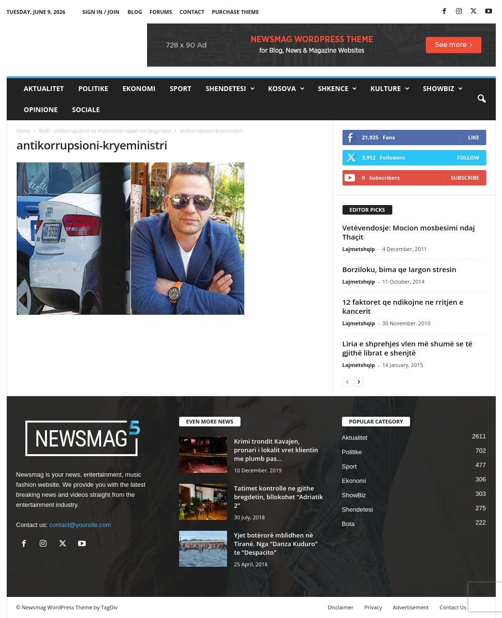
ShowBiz (443, 88)
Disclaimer (341, 607)
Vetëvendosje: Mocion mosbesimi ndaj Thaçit (408, 232)
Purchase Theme (235, 11)
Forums (160, 11)
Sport (180, 88)
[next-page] (359, 382)
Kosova (286, 88)
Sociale (86, 109)
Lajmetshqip (358, 248)
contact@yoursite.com (80, 524)
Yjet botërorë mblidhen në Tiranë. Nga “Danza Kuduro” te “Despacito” (276, 544)
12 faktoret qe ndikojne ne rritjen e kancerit (403, 306)
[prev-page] (347, 382)
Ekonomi (139, 88)
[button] (481, 99)
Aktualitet (44, 88)
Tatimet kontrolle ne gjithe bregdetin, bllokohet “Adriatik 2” (278, 497)
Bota (348, 523)
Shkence (337, 88)
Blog (134, 11)
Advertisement (411, 607)
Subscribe (465, 177)
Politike (93, 88)
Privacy (373, 607)
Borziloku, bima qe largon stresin (399, 269)
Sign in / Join (100, 11)
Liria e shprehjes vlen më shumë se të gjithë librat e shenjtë (407, 348)
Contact (192, 11)
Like (473, 137)
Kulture (390, 88)
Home (23, 130)
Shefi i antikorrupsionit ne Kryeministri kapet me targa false (105, 130)
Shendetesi (229, 88)
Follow (468, 157)
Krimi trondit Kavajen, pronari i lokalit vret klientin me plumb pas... (276, 450)
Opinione (41, 109)
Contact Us (453, 607)
